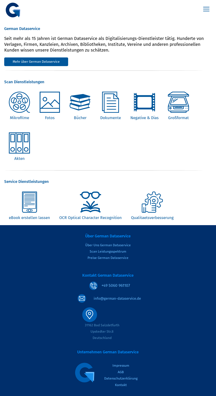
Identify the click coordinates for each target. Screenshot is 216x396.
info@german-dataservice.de (117, 298)
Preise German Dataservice (108, 258)
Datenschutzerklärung (121, 378)
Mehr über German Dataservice (36, 62)
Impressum (120, 365)
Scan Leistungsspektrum (108, 251)
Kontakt (121, 385)
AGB (121, 372)
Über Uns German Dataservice (108, 245)
